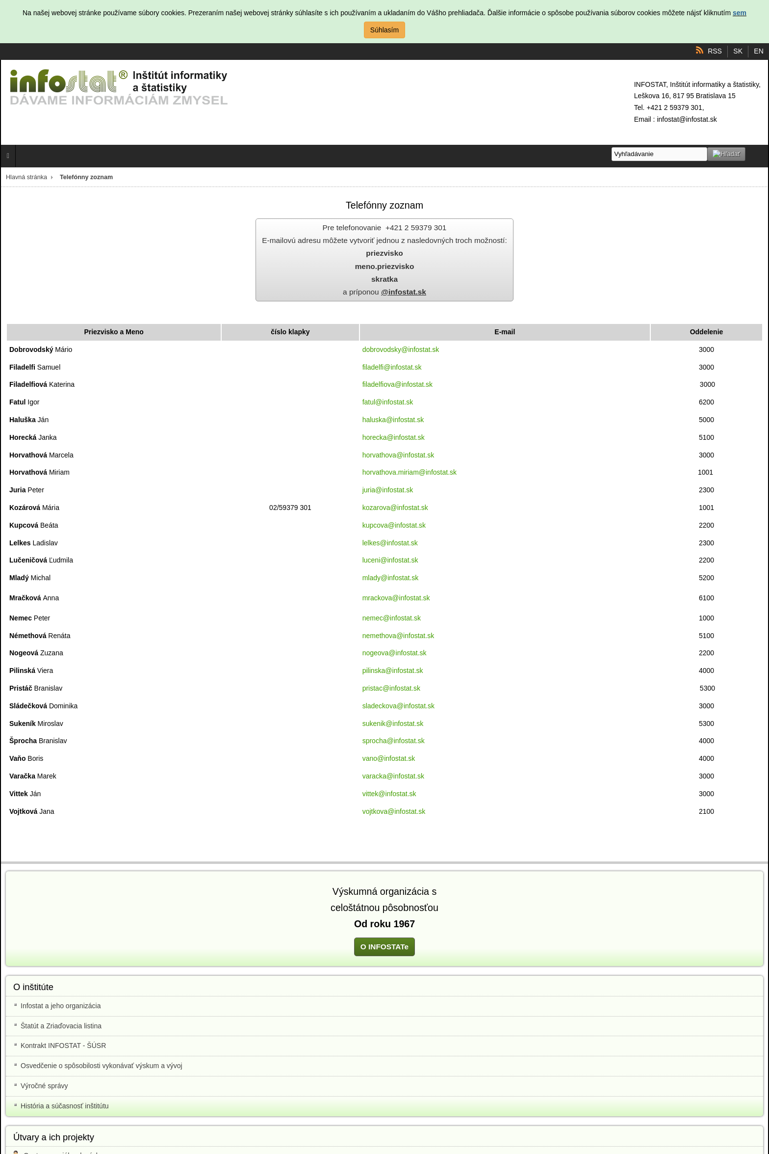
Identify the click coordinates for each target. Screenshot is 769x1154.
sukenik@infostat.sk (393, 723)
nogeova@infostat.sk (394, 653)
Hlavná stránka (26, 177)
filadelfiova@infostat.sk (397, 384)
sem (739, 13)
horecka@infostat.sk (393, 437)
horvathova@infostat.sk (398, 455)
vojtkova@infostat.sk (394, 811)
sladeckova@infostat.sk (398, 706)
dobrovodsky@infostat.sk (400, 349)
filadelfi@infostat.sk (392, 367)
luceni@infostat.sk (390, 560)
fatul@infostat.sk (387, 402)
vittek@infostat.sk (389, 794)
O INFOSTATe (384, 946)
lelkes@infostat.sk (390, 543)
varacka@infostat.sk (393, 776)
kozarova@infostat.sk (395, 507)
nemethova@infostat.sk (398, 636)
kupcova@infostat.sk (394, 525)
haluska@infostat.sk (393, 420)
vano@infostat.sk (388, 758)
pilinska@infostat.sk (392, 670)
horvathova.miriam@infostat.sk (409, 472)
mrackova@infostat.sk (396, 598)
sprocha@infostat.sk (393, 741)
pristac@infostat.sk (391, 688)
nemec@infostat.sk (391, 618)
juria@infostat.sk (387, 490)
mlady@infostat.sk (390, 578)
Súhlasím (384, 30)
